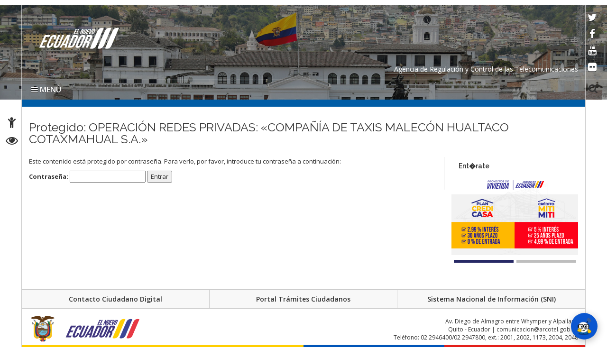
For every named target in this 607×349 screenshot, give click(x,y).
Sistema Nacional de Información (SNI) (491, 298)
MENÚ (46, 89)
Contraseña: (87, 177)
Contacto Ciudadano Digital (115, 298)
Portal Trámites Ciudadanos (303, 298)
